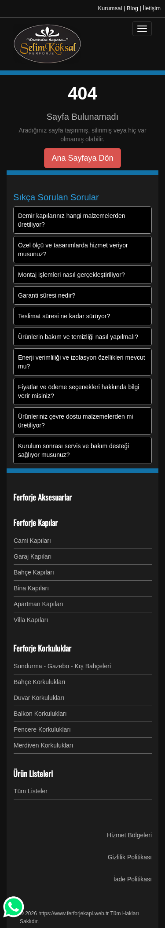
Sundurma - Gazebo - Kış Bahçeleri (62, 666)
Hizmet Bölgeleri (129, 835)
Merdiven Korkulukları (43, 745)
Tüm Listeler (31, 791)
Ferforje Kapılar (35, 522)
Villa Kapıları (31, 619)
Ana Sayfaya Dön (82, 158)
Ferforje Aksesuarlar (42, 497)
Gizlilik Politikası (130, 857)
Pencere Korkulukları (42, 729)
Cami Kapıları (32, 540)
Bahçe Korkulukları (40, 681)
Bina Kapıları (31, 588)
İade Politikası (133, 879)
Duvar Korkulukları (39, 697)
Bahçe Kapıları (34, 572)
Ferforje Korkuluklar (42, 648)
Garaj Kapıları (32, 556)
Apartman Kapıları (38, 604)
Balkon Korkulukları (40, 713)
